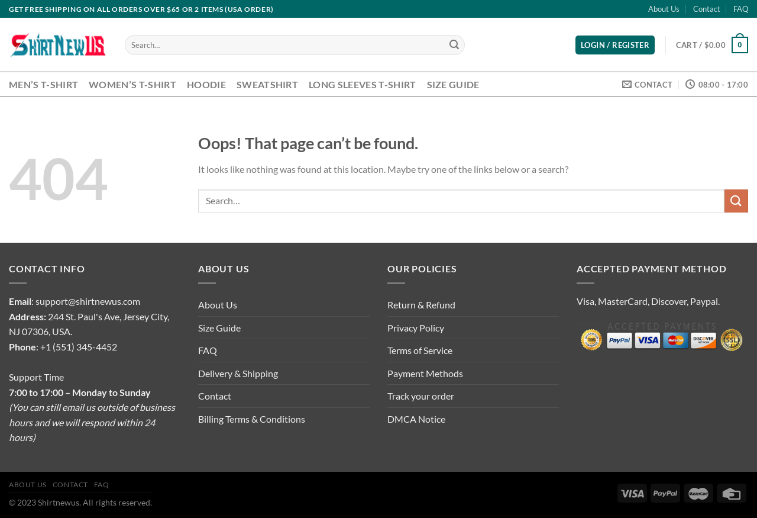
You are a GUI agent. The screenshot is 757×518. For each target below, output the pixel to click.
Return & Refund (421, 304)
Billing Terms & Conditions (251, 418)
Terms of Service (419, 350)
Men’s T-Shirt (43, 84)
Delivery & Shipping (238, 373)
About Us (664, 9)
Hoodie (206, 84)
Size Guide (453, 84)
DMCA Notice (416, 418)
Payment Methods (425, 373)
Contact (706, 9)
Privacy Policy (415, 327)
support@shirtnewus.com (87, 301)
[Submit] (454, 45)
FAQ (740, 9)
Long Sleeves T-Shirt (362, 84)
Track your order (420, 395)
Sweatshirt (267, 84)
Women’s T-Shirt (132, 84)
